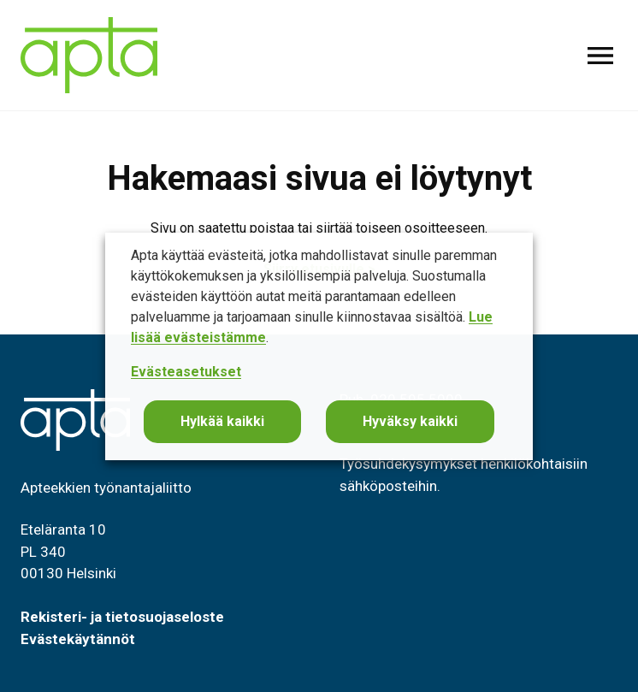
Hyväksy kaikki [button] (410, 421)
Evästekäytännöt (78, 639)
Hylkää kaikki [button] (222, 421)
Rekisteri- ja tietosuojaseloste (122, 616)
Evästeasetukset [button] (186, 372)
